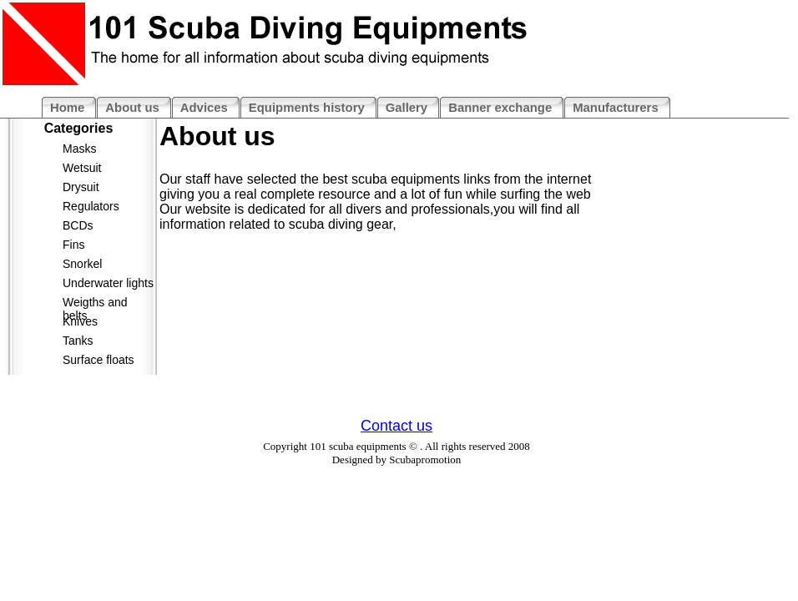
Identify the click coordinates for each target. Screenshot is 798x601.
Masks (79, 148)
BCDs (78, 225)
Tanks (78, 340)
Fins (73, 244)
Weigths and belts (95, 305)
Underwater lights (108, 283)
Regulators (91, 206)
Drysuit (81, 187)
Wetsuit (82, 167)
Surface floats (98, 359)
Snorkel (82, 263)
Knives (80, 321)
